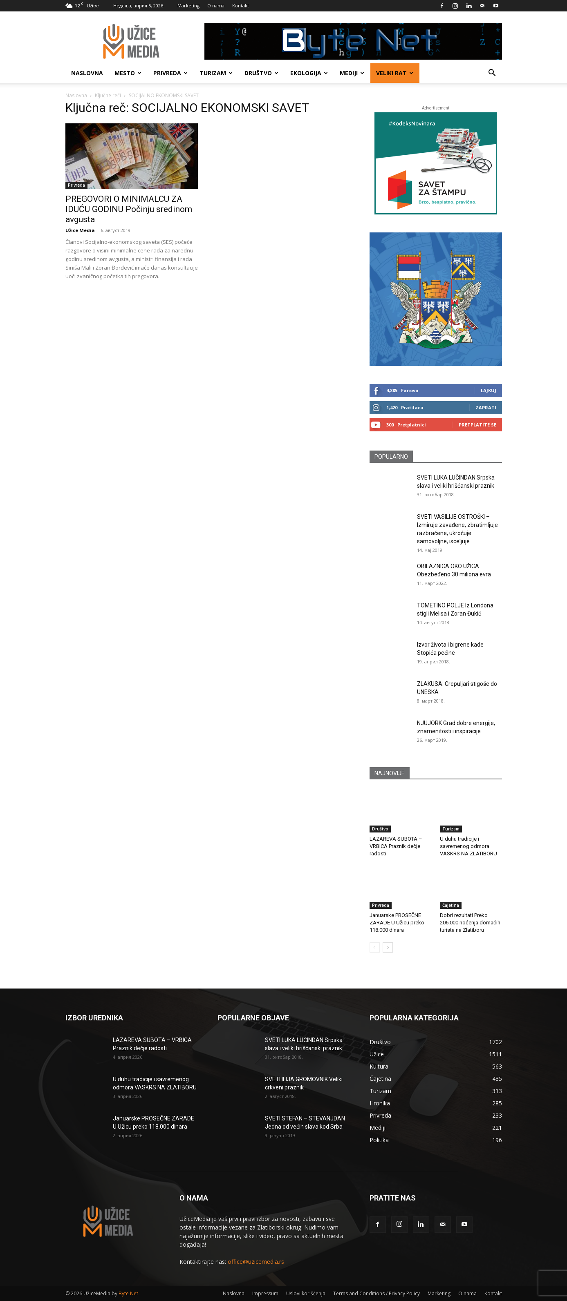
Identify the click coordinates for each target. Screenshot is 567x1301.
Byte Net (128, 1293)
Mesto (127, 73)
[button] (492, 74)
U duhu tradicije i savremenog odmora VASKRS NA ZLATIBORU (468, 846)
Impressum (265, 1293)
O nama (215, 5)
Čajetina (450, 905)
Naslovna (87, 73)
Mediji (352, 73)
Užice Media (80, 230)
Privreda (170, 73)
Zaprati (485, 407)
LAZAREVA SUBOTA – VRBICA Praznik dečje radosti (396, 846)
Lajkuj (488, 390)
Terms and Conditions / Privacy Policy (376, 1293)
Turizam (216, 73)
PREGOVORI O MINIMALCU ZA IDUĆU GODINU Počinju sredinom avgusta (128, 209)
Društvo (261, 73)
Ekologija (309, 73)
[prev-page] (375, 947)
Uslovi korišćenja (305, 1293)
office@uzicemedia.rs (256, 1261)
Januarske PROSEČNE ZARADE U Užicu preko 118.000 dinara (397, 922)
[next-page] (388, 947)
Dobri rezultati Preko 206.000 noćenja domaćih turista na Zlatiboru (470, 922)
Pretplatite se (477, 425)
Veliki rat (394, 73)
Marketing (188, 5)
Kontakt (240, 5)
